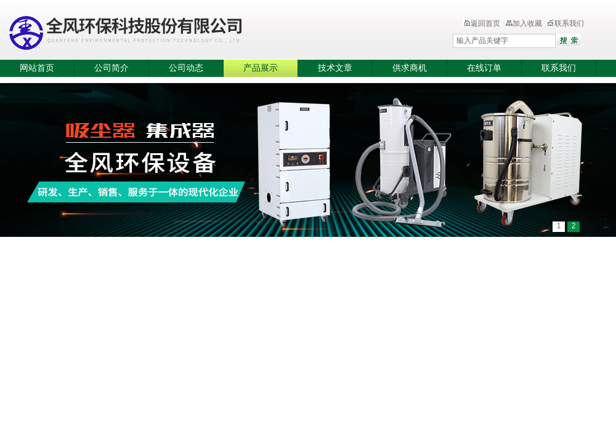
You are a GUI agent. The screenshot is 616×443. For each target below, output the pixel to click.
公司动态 (186, 68)
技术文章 (335, 68)
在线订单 (484, 68)
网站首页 (37, 68)
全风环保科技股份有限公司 (200, 30)
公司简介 (111, 68)
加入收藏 (523, 23)
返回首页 (481, 23)
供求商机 (409, 68)
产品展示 (260, 68)
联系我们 (565, 23)
